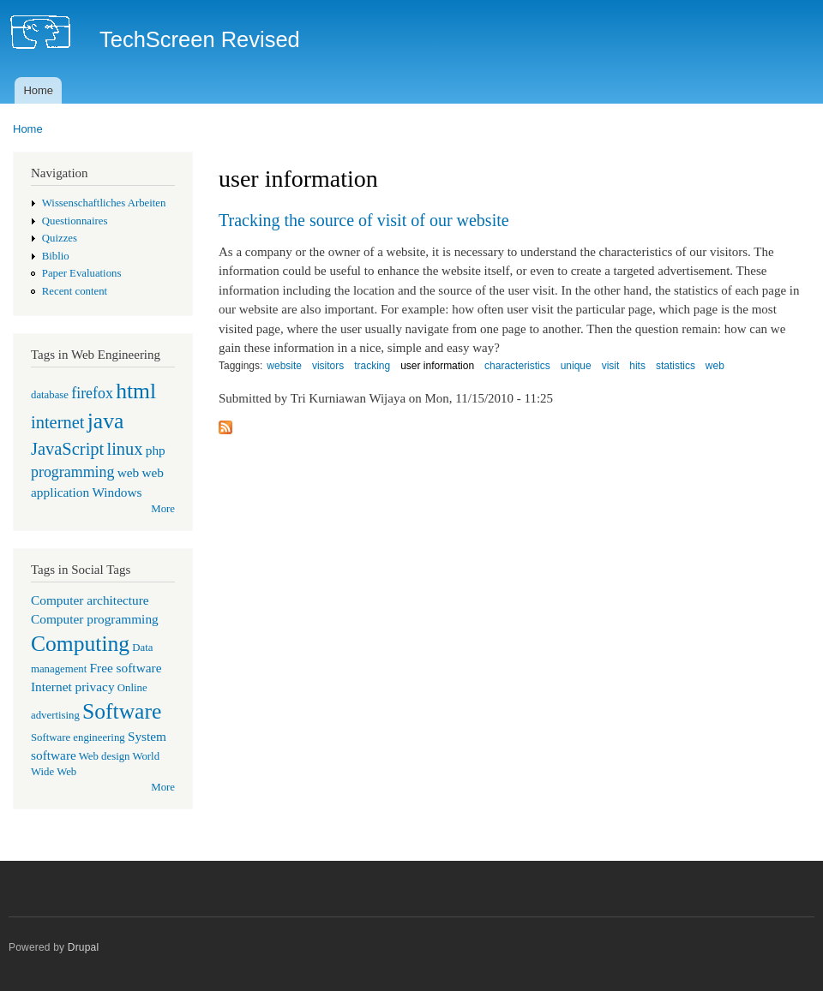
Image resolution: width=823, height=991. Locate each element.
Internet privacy (73, 686)
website (284, 366)
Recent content (74, 291)
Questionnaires (75, 221)
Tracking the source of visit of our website (364, 220)
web (128, 472)
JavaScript (67, 448)
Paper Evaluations (82, 273)
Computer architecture (90, 600)
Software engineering (78, 737)
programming (72, 472)
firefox (92, 393)
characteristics (517, 366)
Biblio (55, 256)
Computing (80, 643)
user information (437, 366)
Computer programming (95, 619)
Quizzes (59, 238)
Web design (104, 756)
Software (121, 711)
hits (637, 366)
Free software (126, 667)
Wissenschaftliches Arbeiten (104, 203)
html (136, 391)
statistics (675, 366)
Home (38, 90)
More (163, 509)
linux (124, 448)
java (105, 421)
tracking (372, 366)
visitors (328, 366)
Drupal (83, 947)
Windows (116, 492)
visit (611, 366)
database (50, 395)
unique (576, 366)
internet (58, 422)
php (155, 450)
